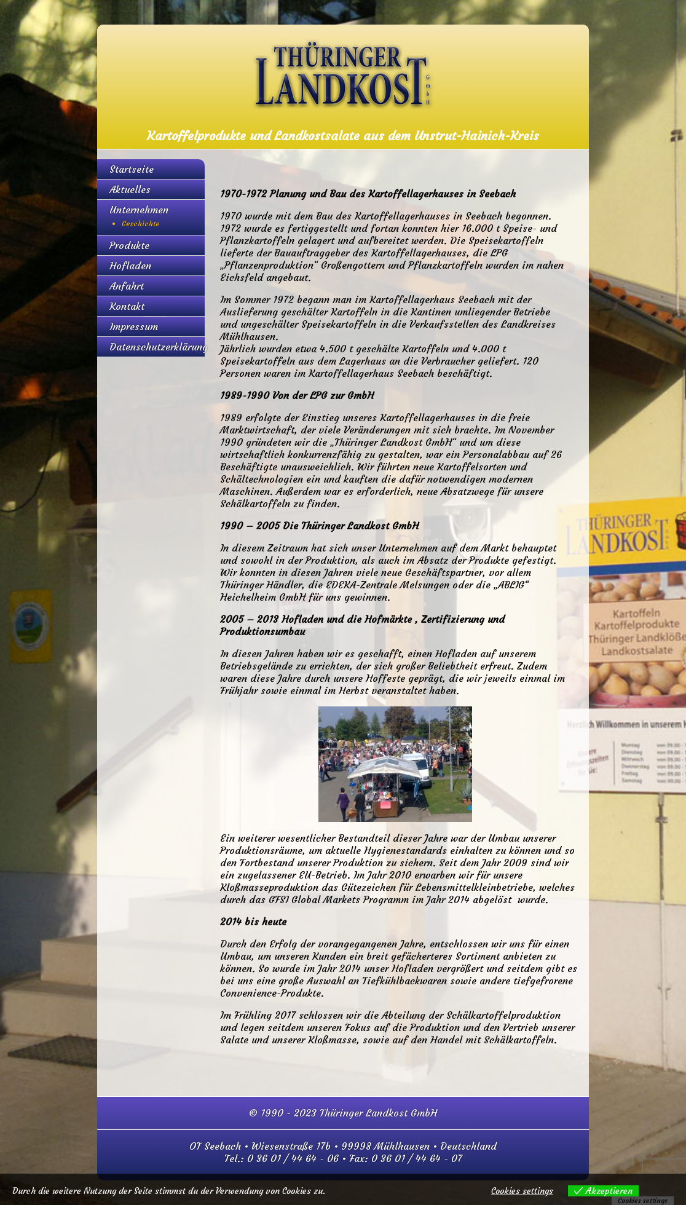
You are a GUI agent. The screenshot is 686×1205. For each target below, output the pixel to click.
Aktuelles (130, 189)
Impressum (133, 326)
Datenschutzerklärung (158, 347)
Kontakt (126, 306)
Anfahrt (126, 286)
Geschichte (141, 223)
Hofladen (130, 265)
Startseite (131, 169)
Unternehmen (138, 209)
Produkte (129, 245)
